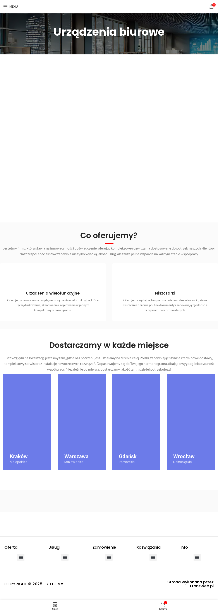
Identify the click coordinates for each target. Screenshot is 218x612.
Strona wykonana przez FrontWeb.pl (190, 590)
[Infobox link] (53, 298)
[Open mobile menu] (10, 6)
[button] (20, 563)
